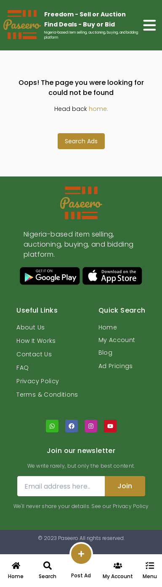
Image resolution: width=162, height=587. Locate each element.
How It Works (36, 341)
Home (107, 327)
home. (98, 109)
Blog (105, 352)
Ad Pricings (115, 366)
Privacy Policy (37, 381)
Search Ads (81, 141)
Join (124, 486)
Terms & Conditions (47, 394)
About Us (30, 327)
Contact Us (34, 354)
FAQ (22, 367)
